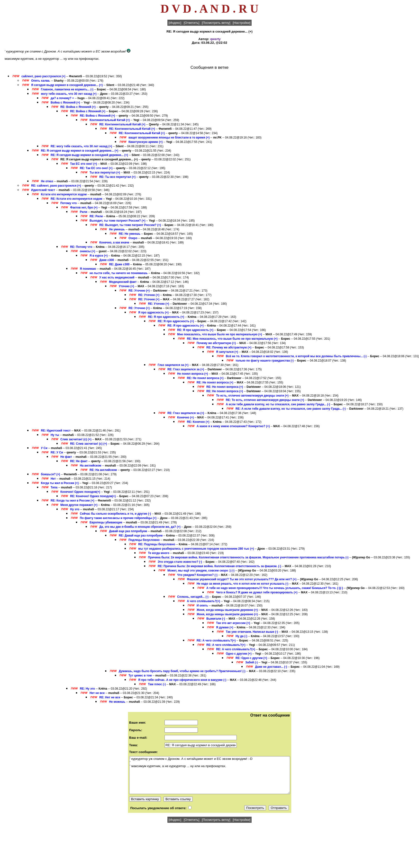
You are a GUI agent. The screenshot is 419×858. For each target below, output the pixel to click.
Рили (83, 212)
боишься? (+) (50, 474)
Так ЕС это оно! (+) (83, 163)
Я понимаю (88, 268)
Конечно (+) (185, 417)
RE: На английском (103, 470)
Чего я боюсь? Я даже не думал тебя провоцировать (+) (256, 592)
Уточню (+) (126, 286)
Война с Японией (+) (65, 102)
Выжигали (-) (215, 618)
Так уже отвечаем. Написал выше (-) (252, 631)
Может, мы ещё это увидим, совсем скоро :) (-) (200, 570)
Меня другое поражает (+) (79, 505)
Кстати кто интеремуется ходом (64, 194)
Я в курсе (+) (99, 255)
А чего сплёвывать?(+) (203, 601)
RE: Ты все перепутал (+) (117, 177)
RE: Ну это (87, 688)
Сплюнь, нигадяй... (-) (193, 596)
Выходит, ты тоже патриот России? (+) (117, 220)
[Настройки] (242, 23)
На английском (90, 465)
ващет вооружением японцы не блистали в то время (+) (169, 137)
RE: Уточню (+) (139, 290)
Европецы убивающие (106, 522)
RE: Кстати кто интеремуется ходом (76, 198)
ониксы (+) (87, 251)
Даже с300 (106, 260)
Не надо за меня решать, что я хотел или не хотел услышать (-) (242, 583)
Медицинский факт (123, 282)
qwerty (215, 39)
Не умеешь (117, 229)
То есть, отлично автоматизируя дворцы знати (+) (252, 395)
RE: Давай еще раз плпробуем (141, 535)
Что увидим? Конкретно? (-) (197, 575)
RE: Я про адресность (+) (166, 317)
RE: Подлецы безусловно (156, 544)
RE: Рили (96, 216)
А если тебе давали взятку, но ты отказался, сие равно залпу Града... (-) (278, 404)
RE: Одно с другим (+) (251, 658)
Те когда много (158, 553)
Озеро (132, 238)
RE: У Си (57, 452)
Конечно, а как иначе (114, 242)
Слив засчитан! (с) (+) (75, 439)
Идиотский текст (43, 190)
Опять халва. (41, 80)
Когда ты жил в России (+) (60, 483)
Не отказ (47, 181)
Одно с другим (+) (239, 653)
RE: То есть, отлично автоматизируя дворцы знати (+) (265, 400)
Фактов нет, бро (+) (84, 207)
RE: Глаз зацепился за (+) (185, 369)
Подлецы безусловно (144, 540)
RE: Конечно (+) (198, 422)
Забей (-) (251, 662)
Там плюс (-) (157, 684)
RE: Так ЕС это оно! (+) (96, 168)
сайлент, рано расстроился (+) (43, 76)
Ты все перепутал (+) (105, 172)
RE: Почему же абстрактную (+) (228, 347)
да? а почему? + (62, 98)
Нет (53, 478)
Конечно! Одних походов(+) (80, 492)
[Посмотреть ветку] (216, 23)
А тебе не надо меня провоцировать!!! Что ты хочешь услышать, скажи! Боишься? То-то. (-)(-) (274, 588)
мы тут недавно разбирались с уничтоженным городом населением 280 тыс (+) (196, 548)
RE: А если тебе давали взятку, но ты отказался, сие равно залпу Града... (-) (291, 408)
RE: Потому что (81, 247)
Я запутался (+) (227, 352)
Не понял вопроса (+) (192, 373)
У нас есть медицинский (117, 277)
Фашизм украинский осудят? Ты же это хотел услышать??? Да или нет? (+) (241, 579)
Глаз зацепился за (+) (173, 365)
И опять (202, 605)
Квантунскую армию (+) (145, 142)
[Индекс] (175, 23)
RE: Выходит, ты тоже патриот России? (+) (130, 225)
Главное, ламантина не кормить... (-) (67, 89)
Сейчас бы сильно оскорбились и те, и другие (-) (115, 513)
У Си (44, 448)
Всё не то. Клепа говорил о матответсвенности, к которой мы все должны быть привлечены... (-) (296, 356)
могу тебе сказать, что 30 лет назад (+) (69, 93)
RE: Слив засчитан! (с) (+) (88, 443)
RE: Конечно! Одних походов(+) (93, 496)
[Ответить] (191, 23)
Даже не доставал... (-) (271, 666)
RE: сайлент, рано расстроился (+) (56, 185)
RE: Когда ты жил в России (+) (72, 500)
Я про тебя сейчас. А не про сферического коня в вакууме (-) (182, 680)
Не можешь (117, 701)
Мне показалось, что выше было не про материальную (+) (219, 334)
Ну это (74, 509)
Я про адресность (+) (153, 312)
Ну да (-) (241, 636)
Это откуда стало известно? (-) (180, 561)
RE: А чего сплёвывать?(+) (216, 640)
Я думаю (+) (224, 627)
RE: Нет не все (109, 697)
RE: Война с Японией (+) (78, 107)
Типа (54, 487)
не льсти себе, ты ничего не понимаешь (119, 273)
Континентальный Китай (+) (110, 120)
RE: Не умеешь (129, 233)
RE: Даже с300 (119, 264)
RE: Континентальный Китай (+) (122, 124)
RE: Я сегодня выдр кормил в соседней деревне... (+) (79, 150)
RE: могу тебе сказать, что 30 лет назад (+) (81, 146)
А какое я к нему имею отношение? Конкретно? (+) (233, 426)
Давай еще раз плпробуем (128, 531)
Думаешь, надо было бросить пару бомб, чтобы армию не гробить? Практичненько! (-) (182, 671)
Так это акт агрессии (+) (233, 623)
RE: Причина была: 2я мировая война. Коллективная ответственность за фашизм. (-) (219, 566)
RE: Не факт (79, 461)
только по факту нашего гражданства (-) (264, 360)
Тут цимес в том (140, 675)
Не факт (66, 457)
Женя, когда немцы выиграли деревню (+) (227, 610)
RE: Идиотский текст (56, 430)
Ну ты (55, 435)
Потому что (68, 203)
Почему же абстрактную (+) (216, 343)
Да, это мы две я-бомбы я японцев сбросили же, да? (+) (140, 527)
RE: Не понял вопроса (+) (205, 378)
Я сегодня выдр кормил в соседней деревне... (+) (67, 85)
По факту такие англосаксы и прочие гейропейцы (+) (118, 518)
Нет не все (97, 693)
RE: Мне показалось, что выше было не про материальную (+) (232, 338)
